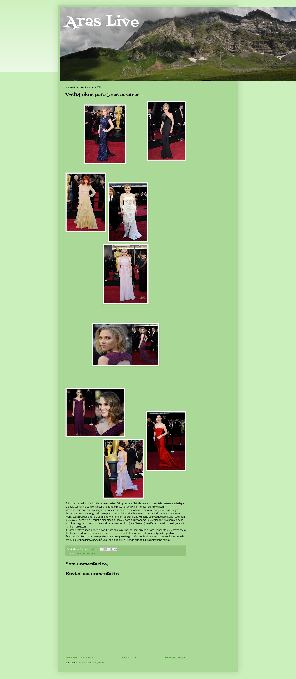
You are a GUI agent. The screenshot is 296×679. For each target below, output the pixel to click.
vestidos (91, 553)
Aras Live (102, 22)
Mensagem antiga (175, 657)
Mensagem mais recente (79, 657)
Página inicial (129, 657)
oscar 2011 (81, 553)
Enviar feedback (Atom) (92, 663)
